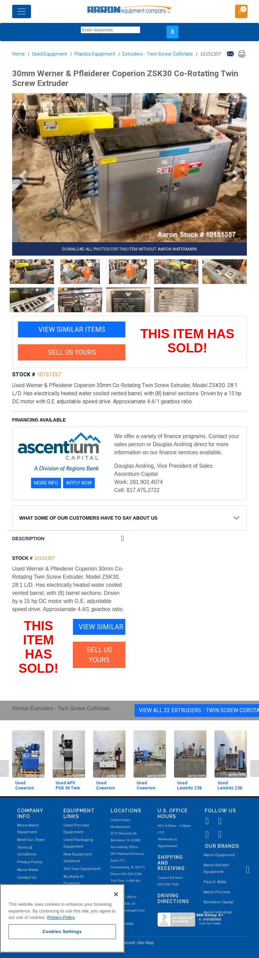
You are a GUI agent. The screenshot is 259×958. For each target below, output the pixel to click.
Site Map (145, 942)
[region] (62, 918)
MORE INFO (46, 483)
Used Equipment (49, 54)
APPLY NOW (79, 483)
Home (18, 54)
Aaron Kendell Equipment (216, 868)
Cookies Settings (62, 931)
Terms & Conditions (26, 851)
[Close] (116, 894)
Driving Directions (173, 898)
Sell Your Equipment (81, 869)
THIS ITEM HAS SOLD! (187, 341)
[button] (20, 176)
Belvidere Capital (218, 902)
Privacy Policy (29, 862)
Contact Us (26, 877)
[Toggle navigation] (21, 11)
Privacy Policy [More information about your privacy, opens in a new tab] (61, 917)
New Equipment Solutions (77, 857)
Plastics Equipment (95, 54)
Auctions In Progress (73, 880)
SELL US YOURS (72, 352)
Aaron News (27, 870)
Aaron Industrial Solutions (218, 915)
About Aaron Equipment (28, 828)
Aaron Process (217, 892)
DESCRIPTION (28, 538)
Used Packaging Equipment (78, 843)
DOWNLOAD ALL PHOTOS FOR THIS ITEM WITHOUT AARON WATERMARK (129, 249)
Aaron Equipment (219, 855)
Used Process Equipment (76, 828)
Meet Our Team (31, 840)
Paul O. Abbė (215, 882)
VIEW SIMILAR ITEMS (71, 329)
